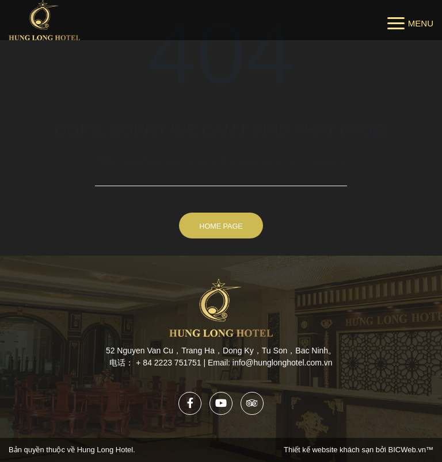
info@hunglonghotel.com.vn (283, 362)
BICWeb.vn (407, 449)
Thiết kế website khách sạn (330, 449)
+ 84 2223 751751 (168, 362)
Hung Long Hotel (105, 449)
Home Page (220, 226)
